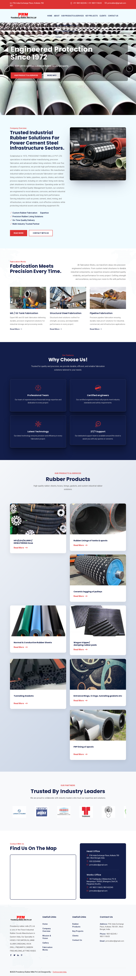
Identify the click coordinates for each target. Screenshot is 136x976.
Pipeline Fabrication (101, 313)
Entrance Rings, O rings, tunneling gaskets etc (98, 695)
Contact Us (113, 16)
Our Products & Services (72, 16)
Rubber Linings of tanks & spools (90, 540)
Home (49, 16)
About (56, 16)
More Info (51, 75)
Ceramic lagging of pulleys (88, 591)
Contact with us (41, 233)
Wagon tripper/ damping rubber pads (85, 643)
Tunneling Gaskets (24, 695)
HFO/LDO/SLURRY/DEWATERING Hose (23, 541)
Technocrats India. (60, 972)
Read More (18, 233)
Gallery (45, 943)
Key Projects (92, 16)
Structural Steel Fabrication (65, 313)
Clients (102, 16)
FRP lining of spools (84, 746)
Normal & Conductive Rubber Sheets (33, 642)
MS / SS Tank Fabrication (24, 313)
